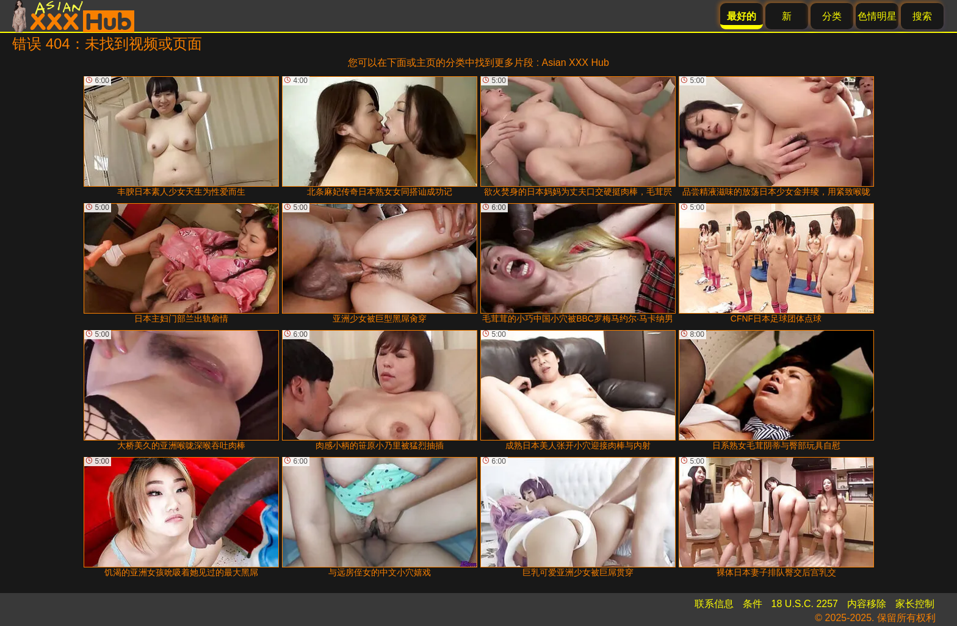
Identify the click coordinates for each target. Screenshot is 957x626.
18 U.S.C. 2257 (804, 604)
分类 (832, 16)
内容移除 (866, 604)
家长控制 (914, 604)
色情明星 (877, 16)
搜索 (922, 16)
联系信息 (714, 604)
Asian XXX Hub (575, 62)
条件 (752, 604)
